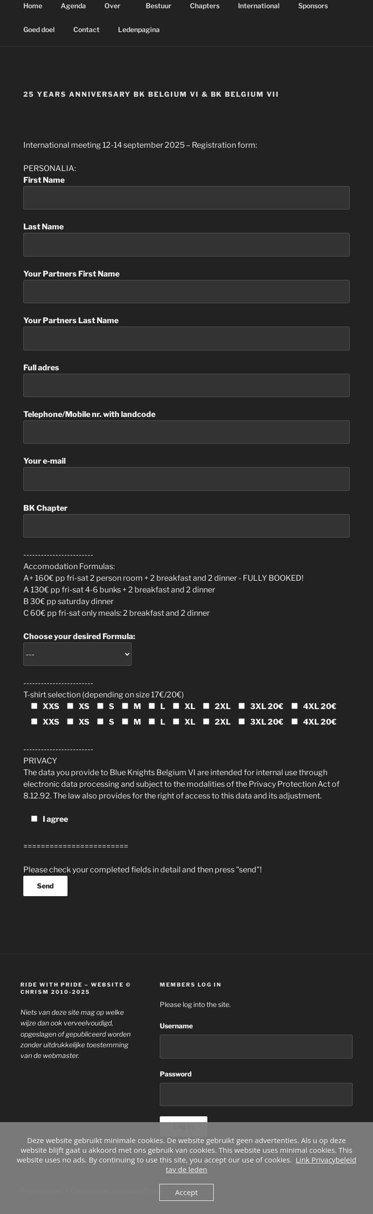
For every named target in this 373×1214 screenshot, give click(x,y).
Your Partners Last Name (186, 333)
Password (176, 1074)
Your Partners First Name (186, 286)
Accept (186, 1192)
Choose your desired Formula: (79, 645)
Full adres (186, 380)
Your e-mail (186, 473)
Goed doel (39, 29)
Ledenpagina (143, 29)
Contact (86, 29)
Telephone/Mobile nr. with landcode (186, 427)
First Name (186, 192)
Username (176, 1026)
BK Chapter (186, 520)
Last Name (186, 239)
